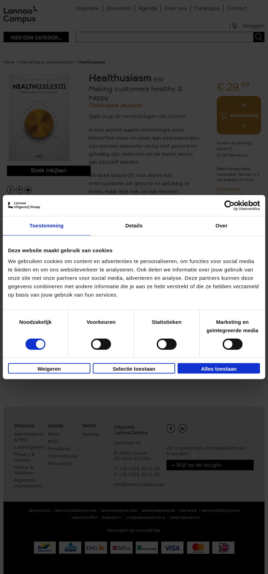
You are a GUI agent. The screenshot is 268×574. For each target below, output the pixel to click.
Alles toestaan (219, 369)
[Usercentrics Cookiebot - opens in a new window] (229, 205)
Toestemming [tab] (47, 225)
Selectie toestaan (134, 369)
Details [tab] (134, 225)
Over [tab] (221, 225)
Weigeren (49, 369)
